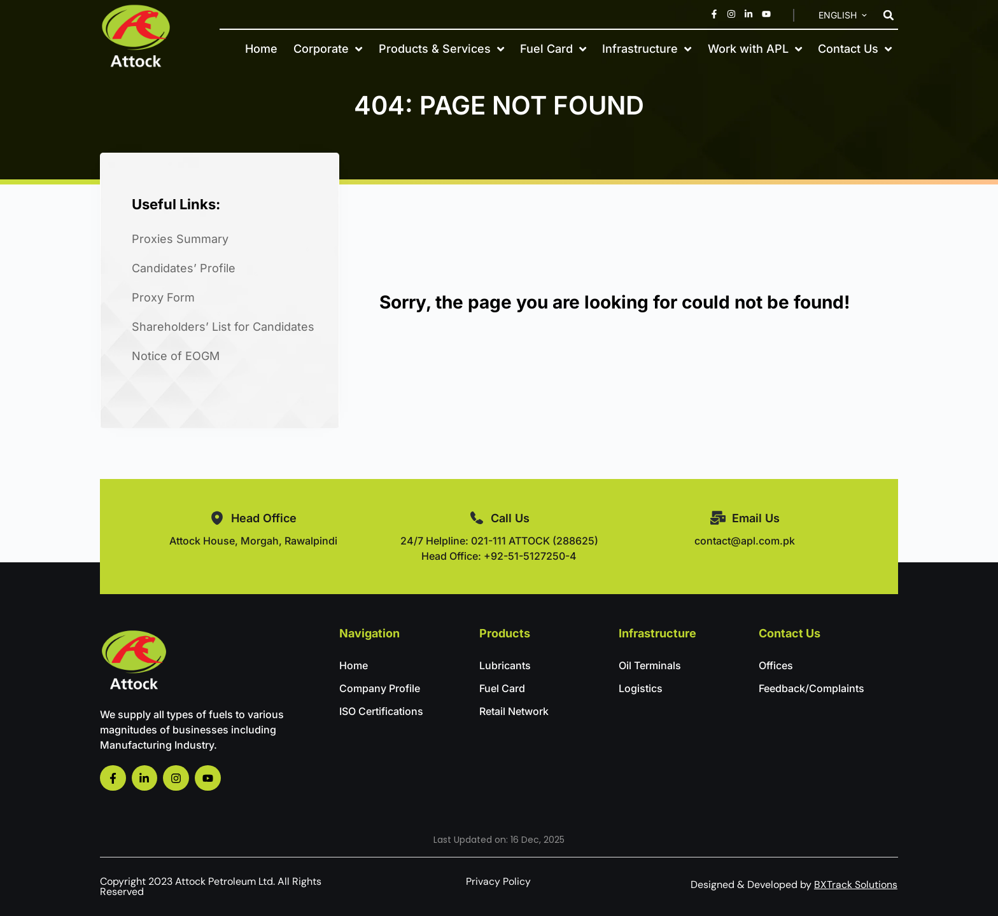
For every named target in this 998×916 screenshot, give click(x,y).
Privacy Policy (498, 881)
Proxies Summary (180, 239)
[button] (888, 15)
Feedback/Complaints (811, 688)
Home (261, 48)
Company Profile (379, 688)
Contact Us (855, 48)
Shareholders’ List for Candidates (223, 326)
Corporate (327, 48)
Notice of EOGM (176, 356)
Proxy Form (163, 297)
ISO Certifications (381, 711)
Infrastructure (646, 48)
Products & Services (441, 48)
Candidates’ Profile (183, 268)
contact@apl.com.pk (744, 540)
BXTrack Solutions (855, 884)
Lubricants (505, 665)
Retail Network (514, 711)
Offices (776, 665)
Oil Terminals (650, 665)
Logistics (641, 688)
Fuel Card (553, 48)
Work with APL (755, 48)
